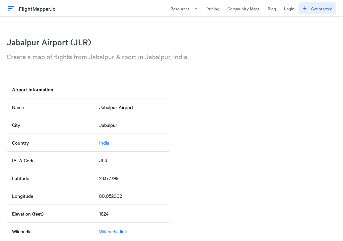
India (104, 142)
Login (289, 8)
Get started (317, 8)
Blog (272, 8)
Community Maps (243, 8)
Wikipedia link (113, 231)
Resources (184, 8)
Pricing (212, 8)
